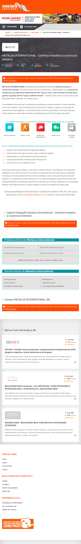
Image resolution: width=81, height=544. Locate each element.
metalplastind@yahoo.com (35, 194)
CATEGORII (9, 26)
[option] (40, 19)
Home (7, 32)
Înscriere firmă (28, 26)
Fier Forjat (35, 32)
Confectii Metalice (20, 32)
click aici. (13, 80)
